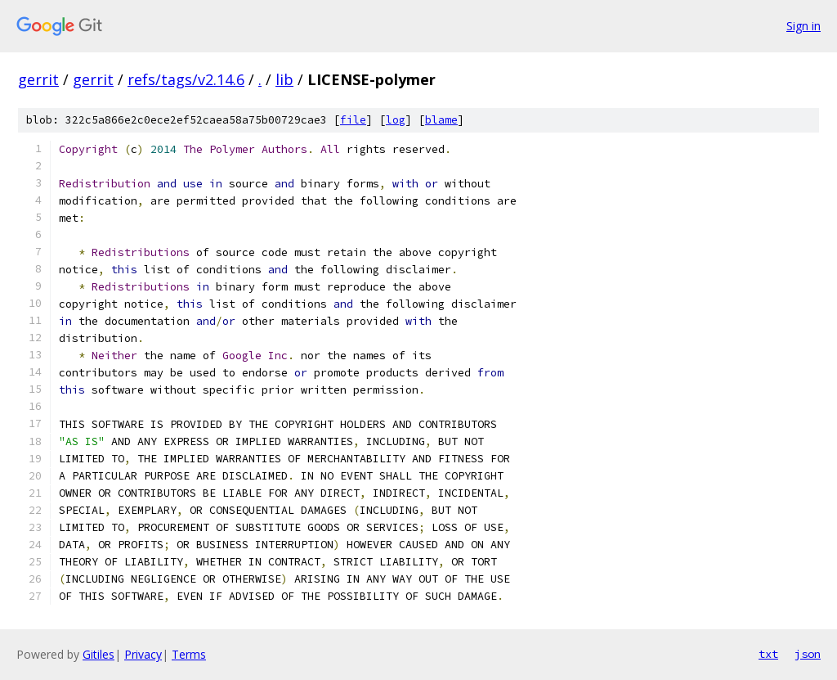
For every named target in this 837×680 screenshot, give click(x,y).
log (395, 120)
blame (441, 120)
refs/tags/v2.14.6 (186, 79)
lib (284, 79)
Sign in (803, 26)
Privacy (143, 654)
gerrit (38, 79)
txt (768, 653)
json (807, 653)
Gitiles (98, 654)
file (353, 120)
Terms (189, 654)
